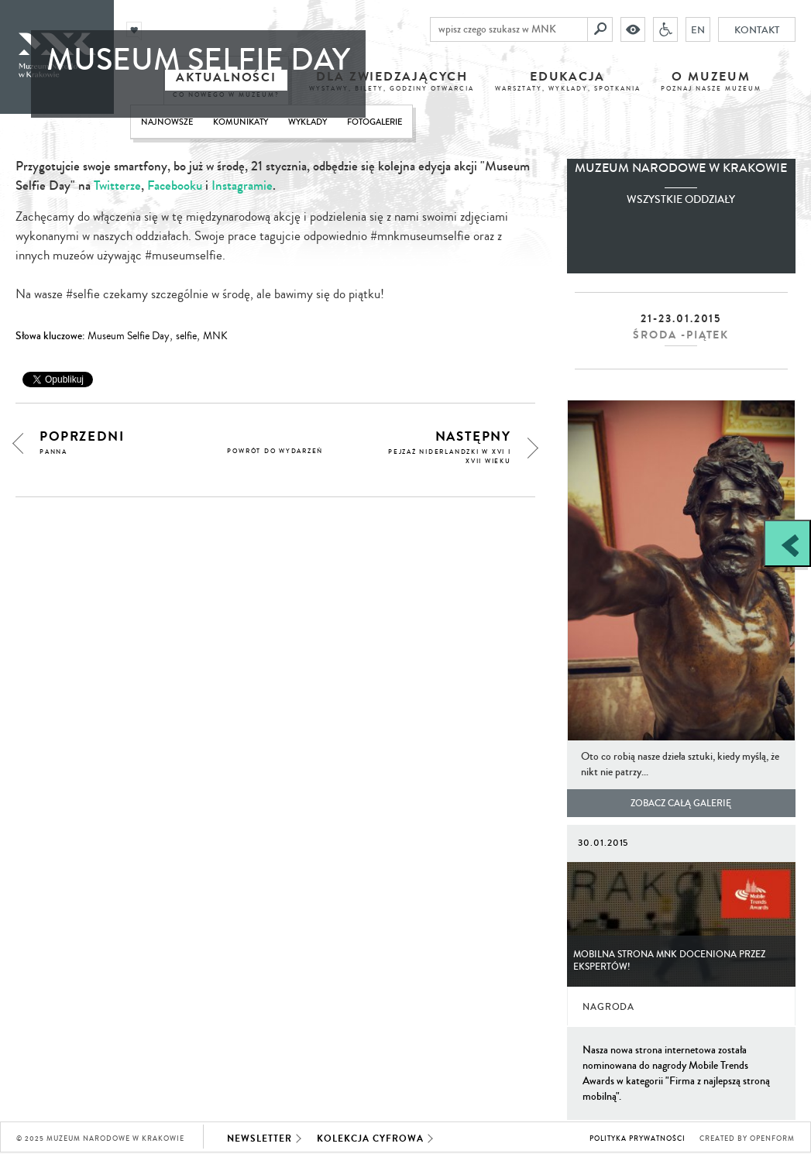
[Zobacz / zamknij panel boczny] (787, 543)
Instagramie (242, 185)
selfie (186, 336)
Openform (772, 1139)
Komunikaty (240, 122)
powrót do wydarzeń (275, 451)
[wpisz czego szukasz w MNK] (509, 29)
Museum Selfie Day (129, 336)
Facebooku (174, 185)
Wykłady (307, 122)
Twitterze (117, 185)
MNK (215, 336)
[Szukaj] (600, 29)
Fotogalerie (374, 122)
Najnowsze (167, 122)
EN (698, 29)
